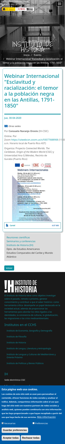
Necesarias (9, 425)
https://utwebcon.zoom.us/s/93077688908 (35, 139)
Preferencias (41, 425)
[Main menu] (59, 3)
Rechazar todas (31, 440)
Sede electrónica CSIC (14, 379)
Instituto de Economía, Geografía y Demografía (29, 330)
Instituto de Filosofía (16, 336)
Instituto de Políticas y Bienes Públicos (25, 363)
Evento (37, 55)
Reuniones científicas (18, 237)
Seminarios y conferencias (21, 241)
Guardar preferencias (15, 432)
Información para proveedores (19, 385)
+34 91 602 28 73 (12, 4)
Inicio (27, 55)
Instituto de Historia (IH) (20, 245)
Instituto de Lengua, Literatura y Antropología (29, 348)
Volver (9, 267)
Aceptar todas (11, 440)
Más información (46, 419)
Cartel (12, 225)
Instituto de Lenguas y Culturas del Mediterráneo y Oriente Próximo (31, 356)
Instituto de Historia (16, 342)
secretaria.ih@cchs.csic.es (16, 1)
